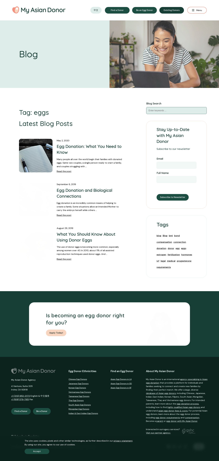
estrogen (161, 254)
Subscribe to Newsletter (172, 197)
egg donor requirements (167, 417)
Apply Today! (56, 332)
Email (160, 158)
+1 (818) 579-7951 (20, 399)
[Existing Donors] (171, 10)
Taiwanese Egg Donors (79, 396)
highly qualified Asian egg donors (183, 407)
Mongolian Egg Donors (79, 409)
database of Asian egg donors (161, 393)
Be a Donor (41, 411)
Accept (37, 451)
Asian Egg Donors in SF (121, 387)
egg (178, 248)
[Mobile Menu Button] (197, 10)
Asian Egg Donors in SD (121, 383)
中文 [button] (96, 10)
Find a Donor (21, 411)
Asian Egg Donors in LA (121, 379)
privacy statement (123, 440)
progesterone (184, 260)
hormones (186, 254)
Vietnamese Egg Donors (80, 392)
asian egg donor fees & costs (173, 410)
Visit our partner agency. (158, 433)
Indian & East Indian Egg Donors (83, 413)
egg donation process (188, 403)
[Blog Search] (203, 110)
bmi (171, 235)
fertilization (174, 254)
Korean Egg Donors (77, 387)
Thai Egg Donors (76, 400)
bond (177, 235)
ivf (158, 260)
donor (171, 248)
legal (163, 260)
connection (179, 242)
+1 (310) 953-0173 (20, 396)
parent (159, 421)
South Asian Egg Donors (80, 405)
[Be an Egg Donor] (144, 10)
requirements (164, 267)
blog (159, 235)
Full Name (163, 173)
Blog (165, 235)
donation (161, 248)
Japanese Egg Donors (79, 383)
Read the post (64, 171)
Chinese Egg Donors (78, 379)
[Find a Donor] (117, 10)
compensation (164, 242)
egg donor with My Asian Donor (181, 421)
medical (171, 260)
